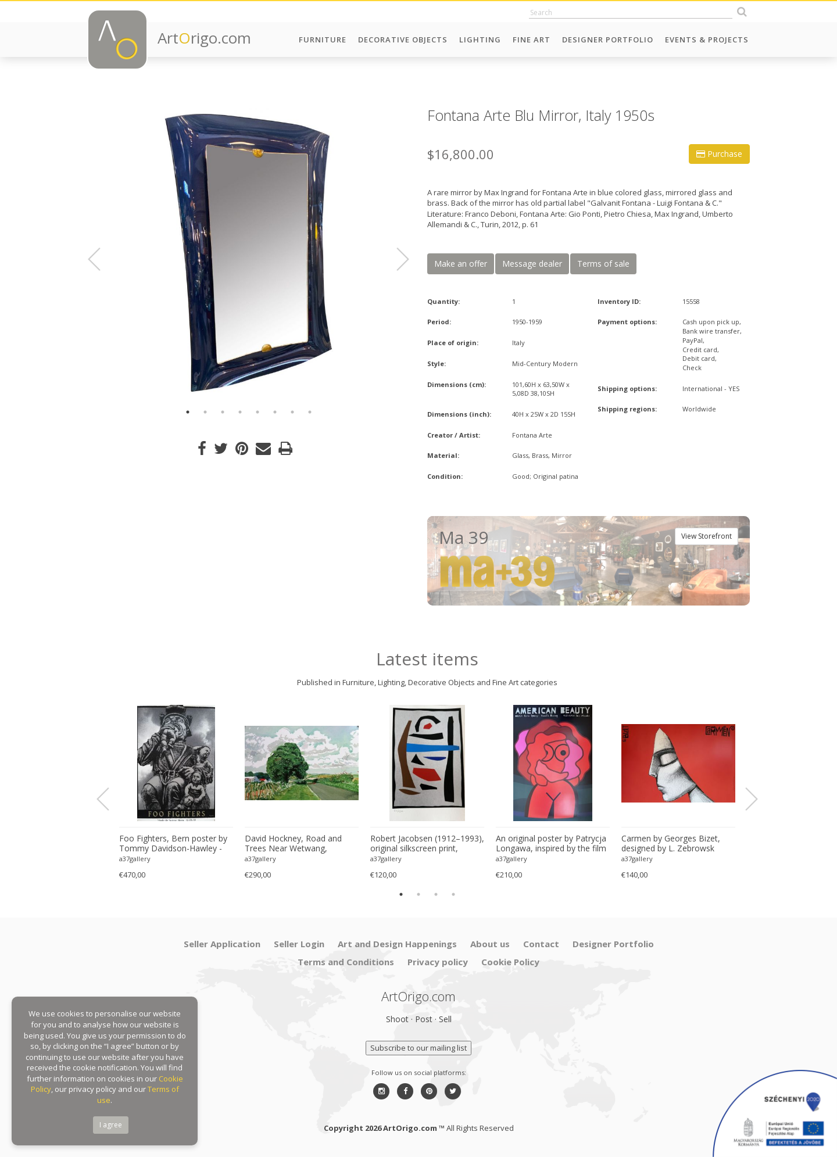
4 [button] (240, 412)
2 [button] (205, 412)
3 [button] (222, 412)
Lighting (480, 39)
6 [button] (275, 412)
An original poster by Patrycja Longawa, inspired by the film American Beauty (551, 843)
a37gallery (135, 858)
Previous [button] (101, 259)
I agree (110, 1125)
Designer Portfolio (607, 39)
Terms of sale (603, 263)
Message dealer (532, 263)
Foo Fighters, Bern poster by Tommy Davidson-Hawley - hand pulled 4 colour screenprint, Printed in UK (173, 843)
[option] (248, 253)
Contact (541, 944)
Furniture (322, 39)
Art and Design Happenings (397, 944)
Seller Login (299, 944)
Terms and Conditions (346, 962)
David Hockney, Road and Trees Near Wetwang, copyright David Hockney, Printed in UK (293, 843)
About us (490, 944)
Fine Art (531, 39)
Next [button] (395, 259)
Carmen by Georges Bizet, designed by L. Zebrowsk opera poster (670, 843)
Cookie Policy (510, 962)
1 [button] (188, 412)
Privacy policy (437, 962)
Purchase (719, 153)
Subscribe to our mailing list (418, 1048)
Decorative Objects (403, 39)
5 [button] (257, 412)
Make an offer (460, 263)
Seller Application (222, 944)
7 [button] (292, 412)
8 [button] (310, 412)
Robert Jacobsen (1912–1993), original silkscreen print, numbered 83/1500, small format (427, 843)
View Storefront (706, 536)
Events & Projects (707, 39)
